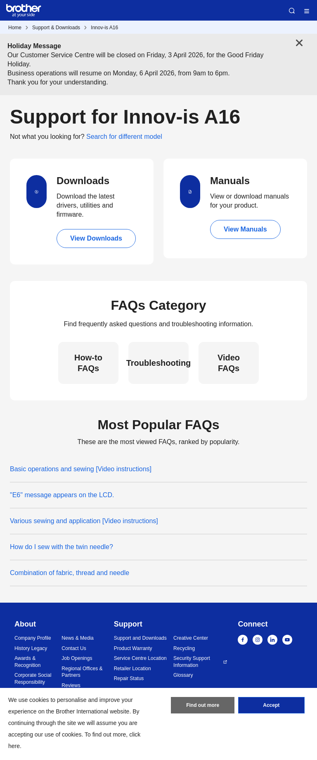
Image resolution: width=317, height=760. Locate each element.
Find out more (202, 705)
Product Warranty (133, 648)
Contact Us (74, 648)
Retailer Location (132, 668)
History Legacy (30, 648)
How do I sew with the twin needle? (61, 546)
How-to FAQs (88, 363)
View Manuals (245, 229)
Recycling (184, 648)
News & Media (77, 638)
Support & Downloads (56, 27)
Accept (271, 705)
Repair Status (129, 678)
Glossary (183, 675)
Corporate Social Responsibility (32, 678)
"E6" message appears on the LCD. (62, 494)
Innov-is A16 (104, 27)
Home (14, 27)
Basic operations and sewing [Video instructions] (80, 468)
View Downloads (96, 238)
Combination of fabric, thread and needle (69, 572)
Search (292, 11)
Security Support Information (191, 661)
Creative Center (190, 638)
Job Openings (77, 658)
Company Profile (32, 638)
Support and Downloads (140, 638)
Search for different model (124, 136)
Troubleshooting (158, 362)
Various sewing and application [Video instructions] (84, 520)
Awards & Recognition (27, 661)
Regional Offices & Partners (82, 672)
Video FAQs (229, 363)
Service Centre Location (140, 658)
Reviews (71, 685)
